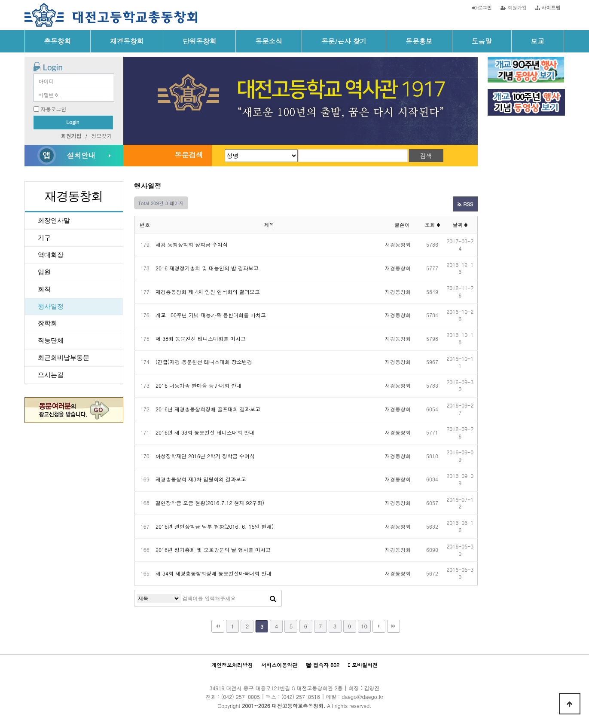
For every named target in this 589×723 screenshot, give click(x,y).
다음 (378, 626)
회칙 (44, 289)
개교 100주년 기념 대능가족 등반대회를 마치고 (211, 315)
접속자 (322, 665)
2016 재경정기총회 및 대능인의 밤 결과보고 (207, 268)
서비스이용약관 (279, 665)
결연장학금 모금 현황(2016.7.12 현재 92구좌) (210, 502)
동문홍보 (419, 41)
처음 (217, 626)
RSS (465, 204)
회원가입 (513, 7)
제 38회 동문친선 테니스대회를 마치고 (201, 338)
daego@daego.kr (362, 696)
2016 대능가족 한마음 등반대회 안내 (198, 385)
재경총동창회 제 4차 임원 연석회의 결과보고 (208, 291)
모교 (537, 41)
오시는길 (51, 374)
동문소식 (268, 41)
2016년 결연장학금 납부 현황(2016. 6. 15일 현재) (215, 526)
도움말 (482, 41)
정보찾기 (102, 135)
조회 (431, 224)
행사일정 (51, 306)
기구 (44, 237)
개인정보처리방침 (232, 665)
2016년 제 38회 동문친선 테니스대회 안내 (205, 432)
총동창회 (57, 41)
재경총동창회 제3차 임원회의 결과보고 (201, 479)
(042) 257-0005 (240, 696)
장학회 (47, 323)
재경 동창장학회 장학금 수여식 (192, 244)
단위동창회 (199, 41)
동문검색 (188, 155)
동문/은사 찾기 (343, 41)
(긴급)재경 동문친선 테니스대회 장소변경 (204, 361)
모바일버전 (363, 665)
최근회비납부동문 (63, 357)
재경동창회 (126, 41)
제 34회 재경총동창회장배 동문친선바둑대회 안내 (214, 573)
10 (364, 626)
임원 (44, 272)
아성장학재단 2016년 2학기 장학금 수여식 (205, 456)
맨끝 (393, 626)
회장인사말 (54, 220)
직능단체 (51, 340)
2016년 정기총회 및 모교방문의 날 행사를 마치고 (213, 549)
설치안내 (81, 155)
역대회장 (51, 254)
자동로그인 (54, 109)
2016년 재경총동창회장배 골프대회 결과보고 (208, 409)
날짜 (459, 224)
